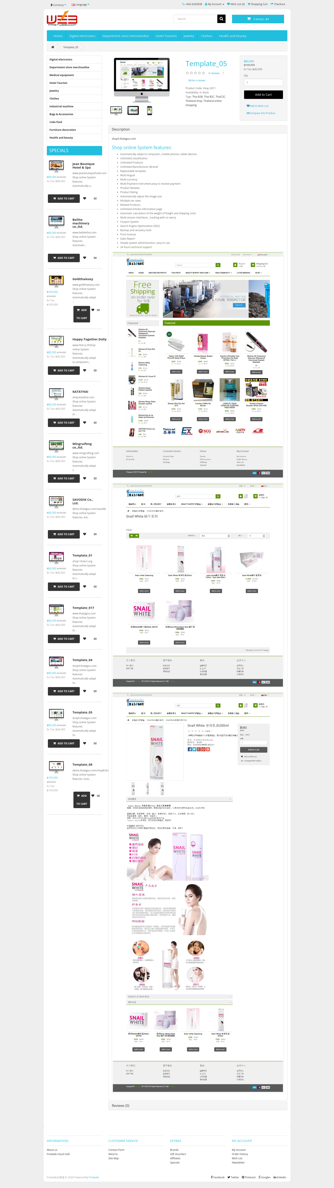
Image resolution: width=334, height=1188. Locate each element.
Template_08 (82, 764)
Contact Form (116, 1150)
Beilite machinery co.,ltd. (80, 223)
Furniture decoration (63, 130)
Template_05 (70, 47)
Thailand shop (194, 101)
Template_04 (82, 660)
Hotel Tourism (166, 36)
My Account (239, 1150)
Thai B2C (209, 96)
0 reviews (213, 73)
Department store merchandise (126, 36)
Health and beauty (232, 36)
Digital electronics (82, 36)
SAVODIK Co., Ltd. (82, 501)
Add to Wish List (258, 106)
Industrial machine (61, 106)
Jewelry (189, 36)
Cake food (56, 122)
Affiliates (175, 1158)
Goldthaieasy (82, 279)
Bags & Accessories (61, 114)
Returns (113, 1154)
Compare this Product (261, 113)
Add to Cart (263, 94)
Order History (240, 1154)
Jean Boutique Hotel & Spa (83, 165)
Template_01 (82, 555)
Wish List (237, 1158)
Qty (246, 75)
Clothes (206, 36)
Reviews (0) (120, 1105)
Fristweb (94, 1177)
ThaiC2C (220, 96)
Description (121, 129)
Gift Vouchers (178, 1154)
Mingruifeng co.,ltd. (82, 445)
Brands (174, 1150)
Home (58, 36)
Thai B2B (197, 96)
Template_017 (83, 608)
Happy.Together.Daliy (89, 339)
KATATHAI (80, 391)
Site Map (113, 1158)
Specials (175, 1162)
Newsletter (238, 1162)
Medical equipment (62, 75)
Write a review (196, 80)
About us (52, 1150)
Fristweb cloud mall (58, 1154)
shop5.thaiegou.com (124, 138)
